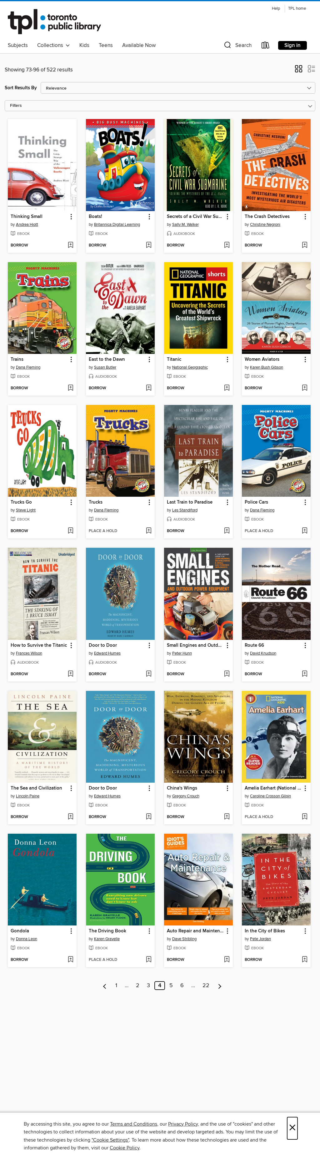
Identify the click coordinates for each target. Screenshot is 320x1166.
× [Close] (292, 1128)
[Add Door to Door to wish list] (148, 674)
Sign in (292, 45)
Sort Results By (21, 88)
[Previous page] (105, 985)
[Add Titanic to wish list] (227, 388)
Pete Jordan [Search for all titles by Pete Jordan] (260, 938)
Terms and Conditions (133, 1124)
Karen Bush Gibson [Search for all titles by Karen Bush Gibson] (266, 367)
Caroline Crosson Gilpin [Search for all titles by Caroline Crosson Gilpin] (270, 796)
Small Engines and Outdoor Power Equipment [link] (195, 645)
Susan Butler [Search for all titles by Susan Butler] (105, 367)
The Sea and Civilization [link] (36, 788)
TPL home (297, 8)
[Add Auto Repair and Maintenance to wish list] (227, 960)
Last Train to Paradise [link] (189, 502)
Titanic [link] (174, 359)
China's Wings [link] (182, 788)
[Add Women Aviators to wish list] (304, 388)
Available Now (139, 45)
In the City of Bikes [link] (265, 931)
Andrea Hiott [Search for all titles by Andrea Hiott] (27, 224)
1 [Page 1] (116, 985)
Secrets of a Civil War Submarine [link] (195, 217)
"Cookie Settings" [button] (110, 1140)
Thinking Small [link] (26, 217)
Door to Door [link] (103, 645)
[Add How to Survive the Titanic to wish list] (70, 674)
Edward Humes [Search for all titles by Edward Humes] (107, 653)
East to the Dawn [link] (107, 359)
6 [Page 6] (182, 985)
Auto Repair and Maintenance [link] (195, 931)
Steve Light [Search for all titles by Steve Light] (26, 510)
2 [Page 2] (137, 985)
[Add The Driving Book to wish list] (148, 960)
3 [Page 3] (148, 985)
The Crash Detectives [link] (267, 217)
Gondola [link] (20, 931)
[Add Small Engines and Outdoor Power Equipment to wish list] (227, 674)
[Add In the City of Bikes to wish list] (304, 960)
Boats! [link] (95, 217)
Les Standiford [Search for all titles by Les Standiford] (185, 510)
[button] (237, 46)
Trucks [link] (95, 502)
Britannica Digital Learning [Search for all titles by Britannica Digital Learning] (117, 224)
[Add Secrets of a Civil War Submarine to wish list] (227, 245)
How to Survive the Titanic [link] (39, 645)
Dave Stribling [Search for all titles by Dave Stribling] (184, 938)
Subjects (18, 45)
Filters (16, 105)
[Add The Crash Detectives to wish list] (304, 245)
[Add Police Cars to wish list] (304, 531)
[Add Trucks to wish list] (148, 531)
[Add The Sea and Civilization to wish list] (70, 817)
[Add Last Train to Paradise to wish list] (227, 531)
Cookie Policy (124, 1148)
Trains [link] (17, 359)
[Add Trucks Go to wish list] (70, 531)
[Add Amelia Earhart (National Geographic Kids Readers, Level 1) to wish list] (304, 817)
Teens (106, 45)
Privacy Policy (183, 1124)
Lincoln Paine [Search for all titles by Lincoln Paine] (27, 796)
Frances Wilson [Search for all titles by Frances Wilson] (29, 653)
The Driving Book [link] (107, 931)
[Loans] (265, 46)
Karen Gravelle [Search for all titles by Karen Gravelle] (107, 938)
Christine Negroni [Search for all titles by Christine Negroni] (265, 224)
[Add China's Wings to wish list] (227, 817)
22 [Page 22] (205, 985)
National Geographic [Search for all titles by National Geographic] (190, 367)
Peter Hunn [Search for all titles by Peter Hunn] (182, 653)
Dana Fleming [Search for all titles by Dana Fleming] (28, 367)
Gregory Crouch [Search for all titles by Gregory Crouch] (185, 796)
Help (276, 8)
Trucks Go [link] (21, 502)
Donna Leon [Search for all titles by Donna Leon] (26, 938)
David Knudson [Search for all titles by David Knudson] (263, 653)
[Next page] (220, 985)
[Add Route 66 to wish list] (304, 674)
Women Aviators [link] (262, 359)
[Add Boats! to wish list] (148, 245)
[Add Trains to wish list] (70, 388)
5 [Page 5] (171, 985)
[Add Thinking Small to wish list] (70, 245)
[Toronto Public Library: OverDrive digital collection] (54, 21)
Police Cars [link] (256, 502)
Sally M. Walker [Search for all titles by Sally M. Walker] (185, 224)
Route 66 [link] (254, 645)
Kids (84, 45)
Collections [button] (53, 45)
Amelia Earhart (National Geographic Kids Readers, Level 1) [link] (273, 788)
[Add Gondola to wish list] (70, 960)
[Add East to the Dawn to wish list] (148, 388)
